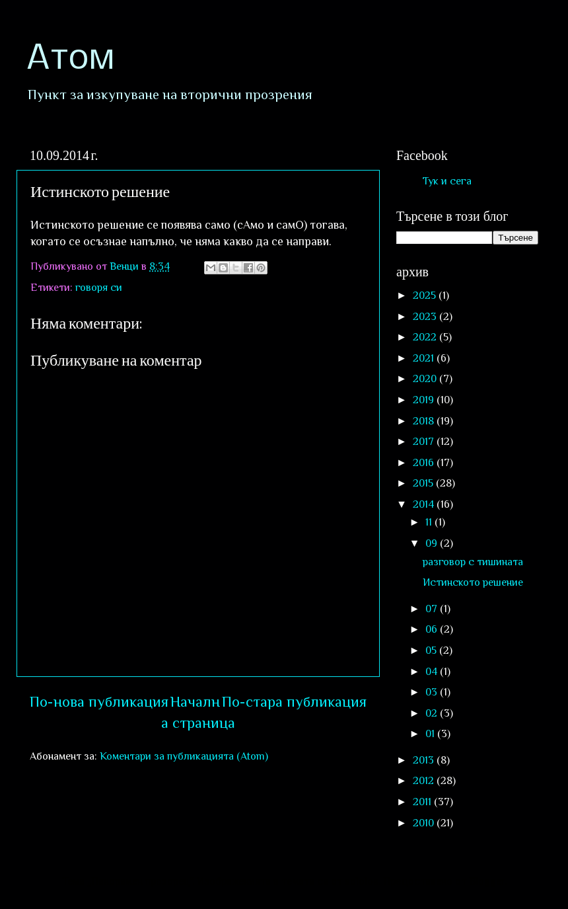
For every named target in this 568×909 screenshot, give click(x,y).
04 (432, 671)
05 (432, 650)
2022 (426, 337)
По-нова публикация (99, 701)
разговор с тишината (473, 561)
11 (430, 522)
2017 (425, 441)
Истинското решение (473, 582)
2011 (423, 801)
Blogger (487, 881)
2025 (426, 295)
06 (432, 629)
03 (432, 692)
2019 (425, 399)
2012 (425, 780)
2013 (425, 760)
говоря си (98, 287)
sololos (361, 881)
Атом (70, 59)
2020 (426, 378)
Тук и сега (447, 181)
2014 (425, 504)
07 (432, 608)
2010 (425, 822)
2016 (425, 462)
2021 (425, 358)
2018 (425, 421)
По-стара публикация (294, 701)
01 (431, 733)
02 (432, 713)
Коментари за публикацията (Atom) (184, 756)
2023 (426, 316)
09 (432, 543)
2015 (424, 483)
